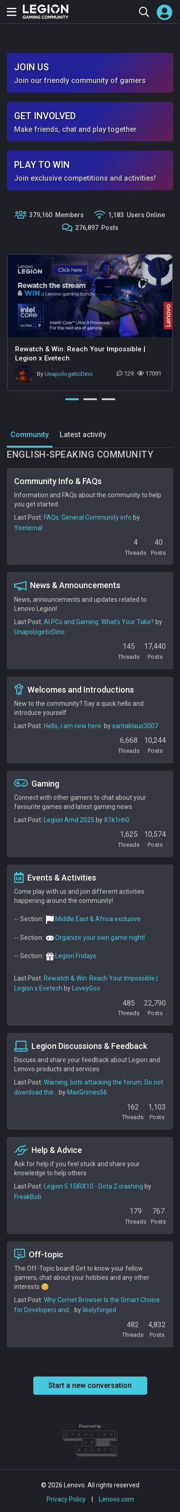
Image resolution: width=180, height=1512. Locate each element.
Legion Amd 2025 (69, 820)
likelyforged (99, 1310)
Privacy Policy (66, 1499)
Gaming (36, 783)
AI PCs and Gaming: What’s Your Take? (99, 622)
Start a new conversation (90, 1385)
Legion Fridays (75, 955)
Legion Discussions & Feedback (80, 1046)
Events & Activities (55, 877)
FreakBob (27, 1196)
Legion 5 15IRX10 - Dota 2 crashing (93, 1186)
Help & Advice (48, 1150)
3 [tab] (108, 399)
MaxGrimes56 (87, 1092)
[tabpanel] (90, 322)
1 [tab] (72, 399)
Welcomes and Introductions (74, 689)
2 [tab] (90, 399)
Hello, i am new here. (73, 726)
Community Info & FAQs (58, 481)
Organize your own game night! (100, 937)
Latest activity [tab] (83, 434)
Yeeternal (28, 528)
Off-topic (38, 1254)
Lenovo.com (116, 1499)
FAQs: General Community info (88, 517)
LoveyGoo (86, 988)
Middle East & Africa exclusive (98, 919)
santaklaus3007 (135, 726)
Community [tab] (29, 434)
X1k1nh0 (116, 820)
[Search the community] (144, 12)
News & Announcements (67, 585)
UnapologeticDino (69, 373)
